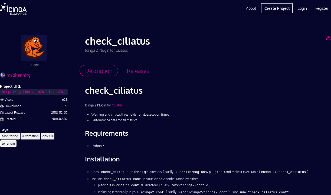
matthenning (15, 75)
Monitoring (10, 136)
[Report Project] (328, 38)
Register (321, 8)
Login (302, 8)
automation (30, 136)
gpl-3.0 (47, 136)
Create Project (277, 8)
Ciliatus (117, 105)
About (251, 8)
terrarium (8, 143)
